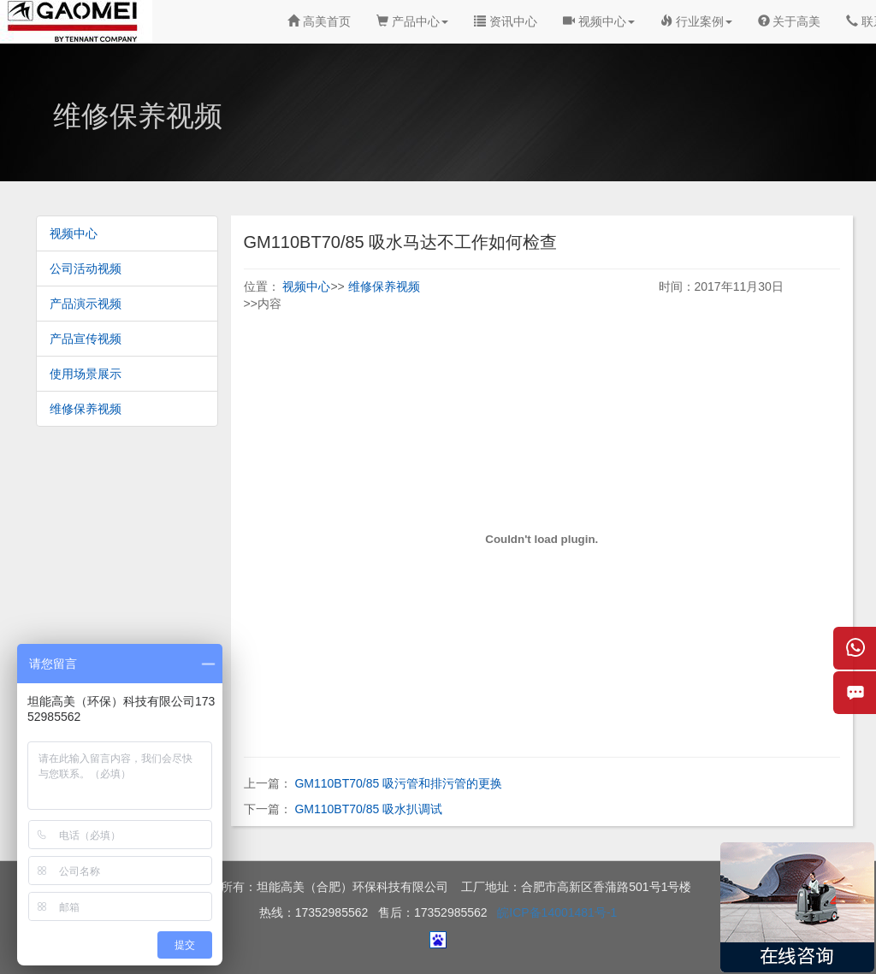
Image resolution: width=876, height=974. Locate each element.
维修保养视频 (85, 409)
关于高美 (789, 21)
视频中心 (74, 233)
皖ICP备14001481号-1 (557, 912)
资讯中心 (505, 21)
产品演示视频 (85, 303)
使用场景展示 (85, 374)
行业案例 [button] (696, 21)
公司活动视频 (85, 268)
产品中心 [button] (412, 21)
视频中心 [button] (599, 21)
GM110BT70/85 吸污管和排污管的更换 (398, 783)
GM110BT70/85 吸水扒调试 (368, 809)
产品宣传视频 (85, 338)
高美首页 (319, 21)
